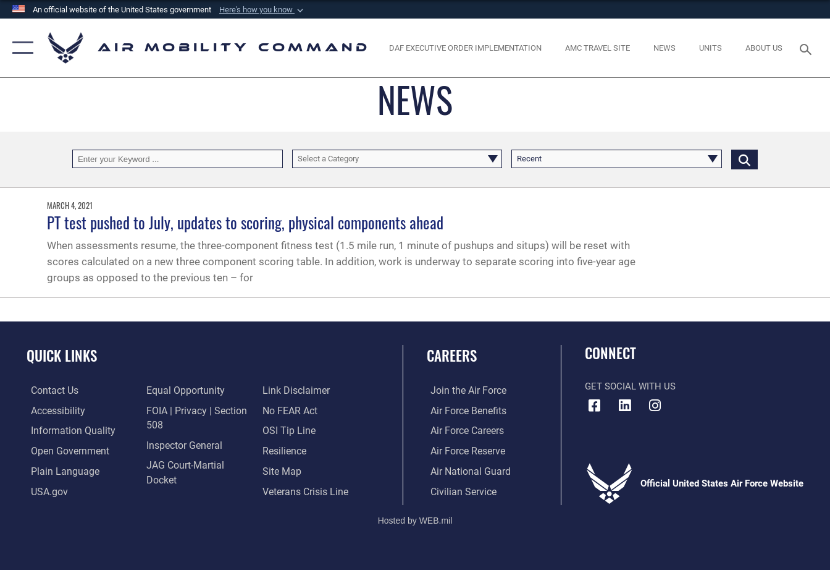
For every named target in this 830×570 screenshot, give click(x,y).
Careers (452, 355)
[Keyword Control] (177, 159)
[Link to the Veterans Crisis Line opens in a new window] (305, 490)
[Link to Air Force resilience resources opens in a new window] (285, 450)
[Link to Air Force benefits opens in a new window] (463, 410)
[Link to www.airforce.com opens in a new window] (463, 390)
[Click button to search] (744, 159)
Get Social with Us (630, 386)
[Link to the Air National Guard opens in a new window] (465, 470)
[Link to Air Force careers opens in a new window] (463, 430)
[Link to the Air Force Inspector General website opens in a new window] (181, 444)
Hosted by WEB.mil (415, 519)
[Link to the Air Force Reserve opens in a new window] (463, 450)
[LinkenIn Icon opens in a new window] (624, 405)
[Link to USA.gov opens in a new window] (44, 490)
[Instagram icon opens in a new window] (654, 405)
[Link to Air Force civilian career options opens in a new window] (458, 490)
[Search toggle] (807, 48)
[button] (262, 10)
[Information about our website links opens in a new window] (296, 390)
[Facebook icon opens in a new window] (594, 405)
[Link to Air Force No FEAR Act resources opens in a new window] (290, 410)
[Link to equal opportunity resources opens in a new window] (182, 390)
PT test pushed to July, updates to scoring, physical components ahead (245, 222)
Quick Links (62, 355)
